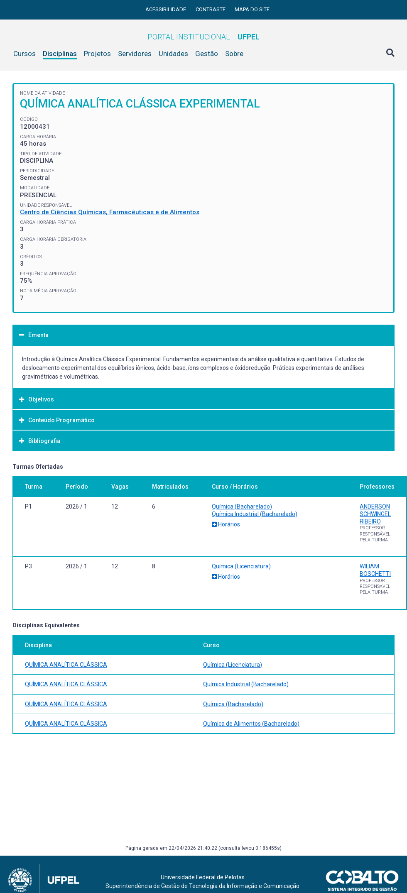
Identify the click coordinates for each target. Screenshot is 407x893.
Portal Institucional (203, 36)
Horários (226, 524)
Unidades (173, 53)
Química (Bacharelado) (242, 506)
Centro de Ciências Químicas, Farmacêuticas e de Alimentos (109, 212)
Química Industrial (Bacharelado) (254, 514)
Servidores (135, 53)
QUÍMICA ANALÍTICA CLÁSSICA (66, 664)
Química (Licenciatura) (241, 566)
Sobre (234, 53)
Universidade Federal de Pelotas (203, 877)
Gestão (206, 53)
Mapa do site (252, 9)
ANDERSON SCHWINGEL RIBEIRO (375, 514)
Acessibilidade (166, 9)
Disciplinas (60, 53)
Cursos (24, 53)
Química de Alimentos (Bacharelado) (251, 723)
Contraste (211, 9)
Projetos (97, 53)
